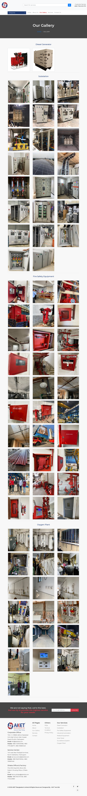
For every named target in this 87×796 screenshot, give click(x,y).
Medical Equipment (63, 735)
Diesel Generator (62, 725)
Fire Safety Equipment (64, 730)
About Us (35, 12)
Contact (34, 735)
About (34, 728)
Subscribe (75, 710)
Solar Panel (60, 738)
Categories (12, 12)
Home (29, 12)
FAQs (46, 725)
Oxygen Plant (61, 743)
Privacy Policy (49, 732)
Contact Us (57, 12)
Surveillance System (63, 740)
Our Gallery (43, 12)
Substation (60, 728)
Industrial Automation (64, 733)
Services (50, 12)
